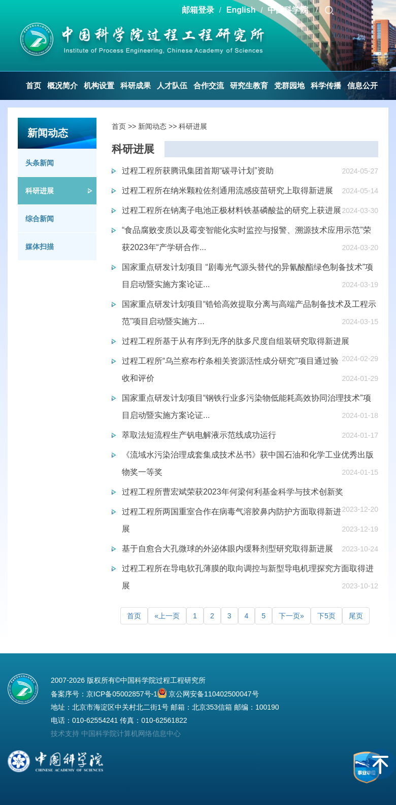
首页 (33, 85)
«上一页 (167, 616)
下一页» (291, 616)
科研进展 (39, 191)
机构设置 (99, 85)
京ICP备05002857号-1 (121, 694)
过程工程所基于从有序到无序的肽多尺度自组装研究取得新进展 (235, 341)
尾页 (356, 616)
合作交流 (208, 85)
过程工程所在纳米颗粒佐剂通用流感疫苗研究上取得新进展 (227, 190)
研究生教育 (249, 85)
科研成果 (135, 85)
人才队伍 (172, 85)
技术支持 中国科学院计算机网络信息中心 (116, 733)
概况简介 (62, 85)
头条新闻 (39, 163)
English (241, 10)
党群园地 (289, 85)
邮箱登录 (198, 10)
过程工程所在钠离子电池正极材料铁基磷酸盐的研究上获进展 (231, 210)
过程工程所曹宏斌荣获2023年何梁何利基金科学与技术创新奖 (232, 491)
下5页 (326, 616)
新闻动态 (152, 126)
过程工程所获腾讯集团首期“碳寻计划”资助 (198, 170)
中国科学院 (289, 10)
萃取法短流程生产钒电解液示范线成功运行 (199, 435)
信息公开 (362, 85)
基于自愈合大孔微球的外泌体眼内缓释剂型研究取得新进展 (227, 548)
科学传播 (326, 85)
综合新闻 (39, 219)
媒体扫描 (39, 246)
